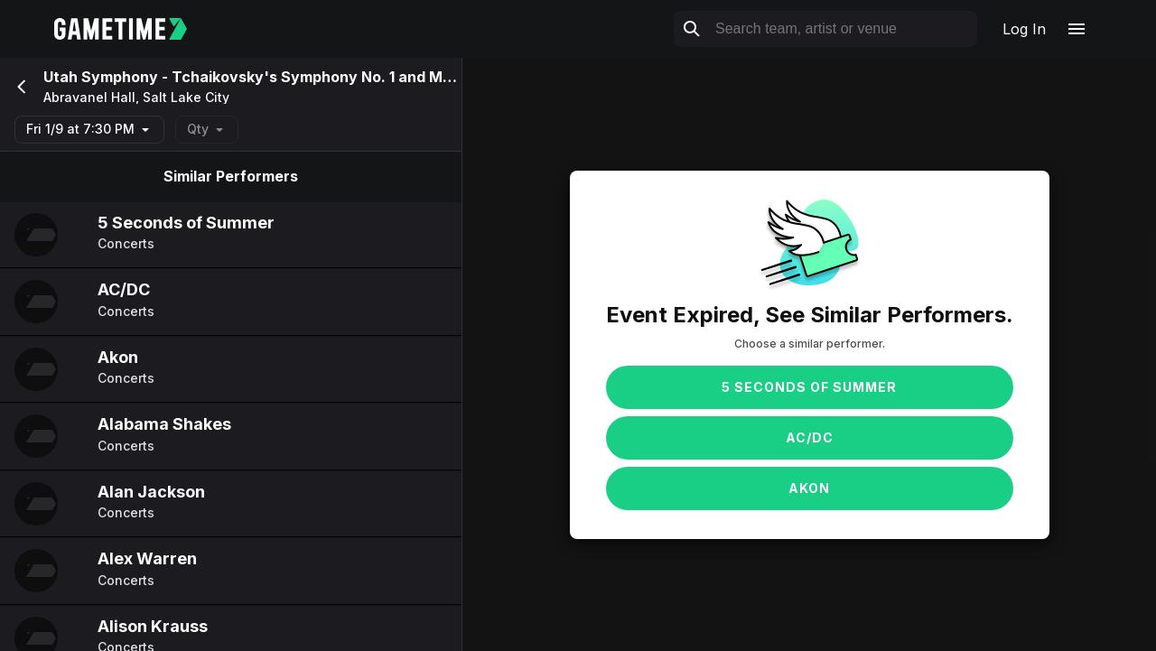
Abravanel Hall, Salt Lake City (136, 97)
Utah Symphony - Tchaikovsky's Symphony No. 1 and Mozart (262, 77)
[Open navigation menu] (1076, 29)
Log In (1024, 29)
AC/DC (810, 437)
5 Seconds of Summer (809, 387)
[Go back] (20, 87)
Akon (809, 488)
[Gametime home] (131, 29)
